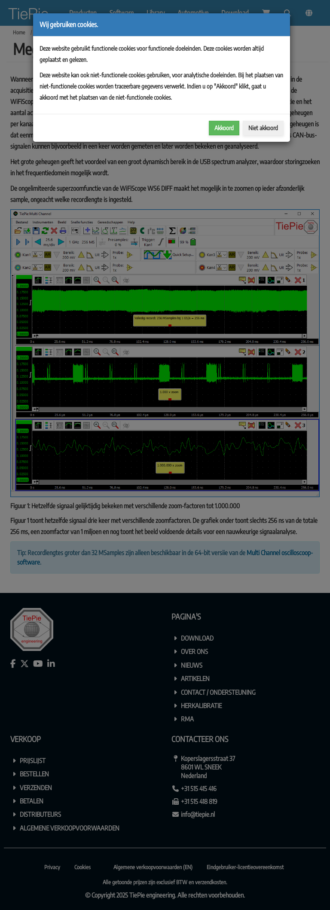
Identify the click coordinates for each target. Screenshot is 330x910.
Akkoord (224, 127)
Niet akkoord (263, 127)
